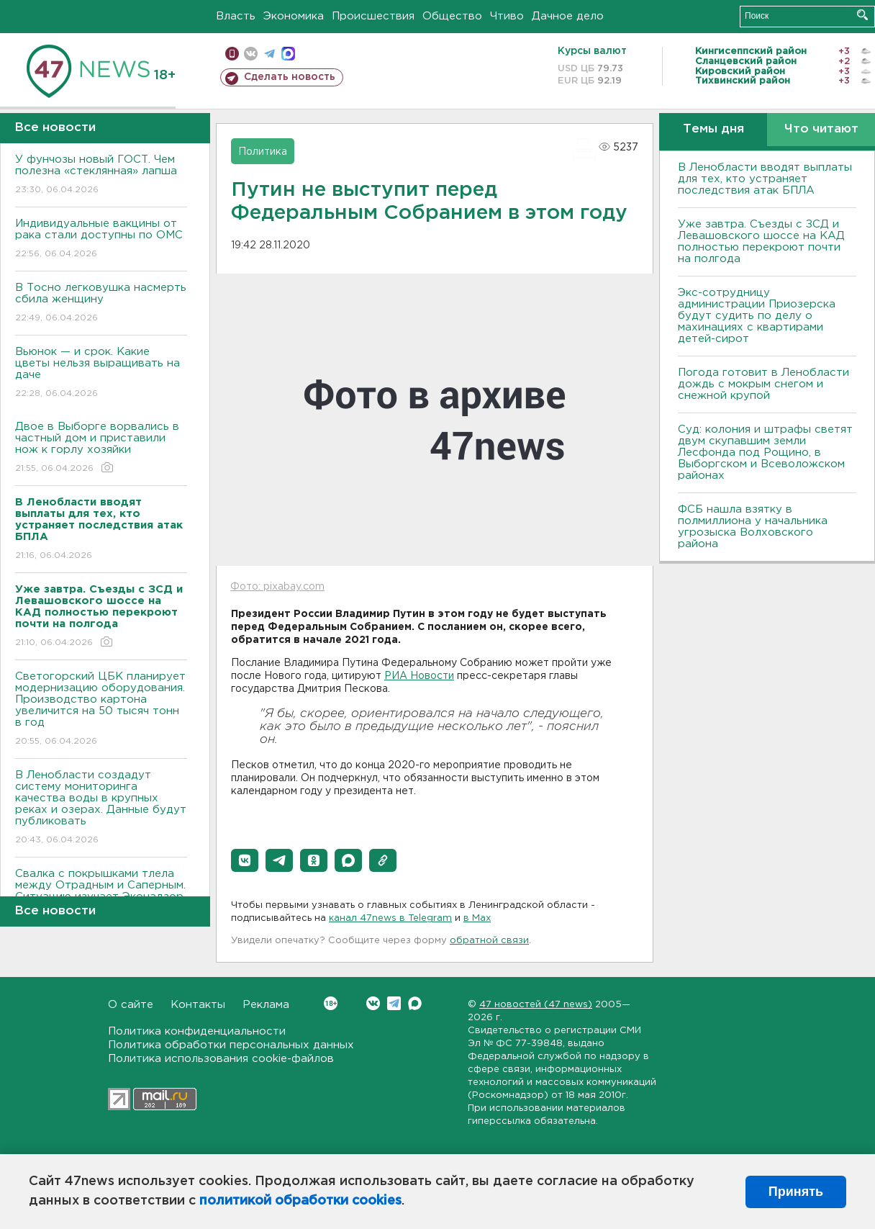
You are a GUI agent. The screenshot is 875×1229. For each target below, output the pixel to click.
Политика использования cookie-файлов (221, 1058)
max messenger (288, 53)
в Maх (477, 918)
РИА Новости (419, 676)
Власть (235, 16)
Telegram (394, 1003)
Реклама (265, 1004)
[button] (244, 860)
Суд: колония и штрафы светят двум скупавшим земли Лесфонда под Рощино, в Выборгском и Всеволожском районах (765, 452)
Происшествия (373, 16)
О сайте (130, 1004)
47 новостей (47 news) (535, 1005)
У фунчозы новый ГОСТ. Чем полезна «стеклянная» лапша (101, 175)
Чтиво (507, 16)
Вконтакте (330, 1003)
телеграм (269, 53)
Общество (452, 16)
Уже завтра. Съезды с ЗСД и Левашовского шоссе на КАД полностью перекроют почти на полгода (761, 242)
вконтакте (251, 53)
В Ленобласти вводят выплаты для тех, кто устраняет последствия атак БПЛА (765, 179)
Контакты (198, 1004)
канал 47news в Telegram (390, 918)
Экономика (293, 16)
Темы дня (713, 129)
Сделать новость (289, 77)
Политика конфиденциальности (197, 1031)
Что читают (821, 129)
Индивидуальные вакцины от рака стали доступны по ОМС (101, 239)
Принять (796, 1191)
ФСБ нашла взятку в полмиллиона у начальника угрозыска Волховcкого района (753, 527)
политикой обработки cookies (300, 1201)
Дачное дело (568, 16)
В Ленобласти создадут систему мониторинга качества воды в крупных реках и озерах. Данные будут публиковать (101, 808)
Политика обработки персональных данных (231, 1045)
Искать (862, 14)
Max (415, 1003)
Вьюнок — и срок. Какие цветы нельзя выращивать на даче (101, 373)
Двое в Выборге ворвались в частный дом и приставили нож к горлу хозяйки (101, 448)
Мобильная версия (232, 53)
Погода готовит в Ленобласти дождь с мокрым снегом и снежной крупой (763, 384)
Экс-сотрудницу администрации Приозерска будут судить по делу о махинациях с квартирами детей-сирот (756, 315)
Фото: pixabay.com (277, 586)
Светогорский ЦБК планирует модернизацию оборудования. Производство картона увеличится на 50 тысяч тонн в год (101, 709)
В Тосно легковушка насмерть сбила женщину (101, 303)
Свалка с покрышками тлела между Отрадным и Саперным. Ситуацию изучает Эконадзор (101, 895)
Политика (262, 152)
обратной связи (489, 941)
